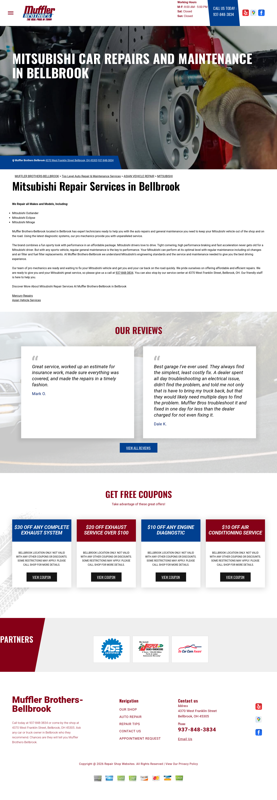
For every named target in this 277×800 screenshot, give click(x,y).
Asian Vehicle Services (26, 300)
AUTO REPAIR (130, 717)
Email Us (185, 739)
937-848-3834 (223, 14)
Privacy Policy (188, 764)
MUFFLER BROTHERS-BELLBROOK (37, 176)
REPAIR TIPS (129, 724)
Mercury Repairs (22, 295)
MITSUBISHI (165, 176)
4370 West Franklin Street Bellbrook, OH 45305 (71, 160)
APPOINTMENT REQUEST (140, 738)
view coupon (41, 576)
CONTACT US (130, 731)
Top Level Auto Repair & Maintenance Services (91, 176)
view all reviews (138, 447)
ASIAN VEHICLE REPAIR (139, 176)
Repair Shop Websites (120, 764)
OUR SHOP (128, 709)
